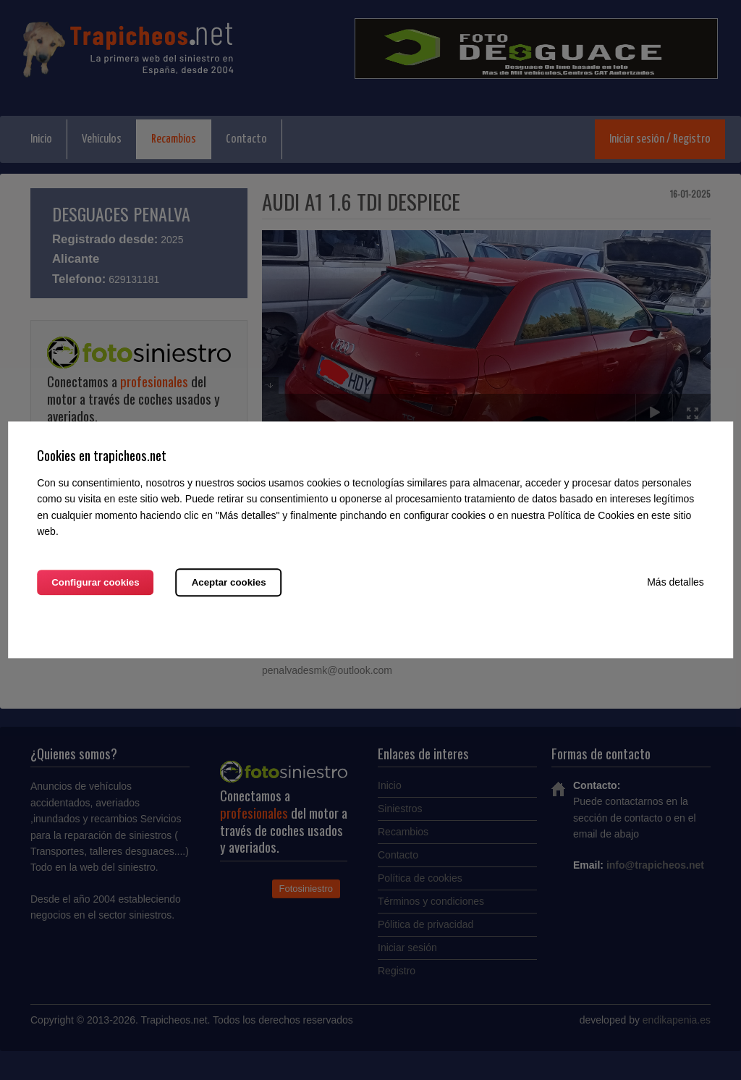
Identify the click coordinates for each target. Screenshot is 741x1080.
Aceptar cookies (229, 583)
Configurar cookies (95, 583)
